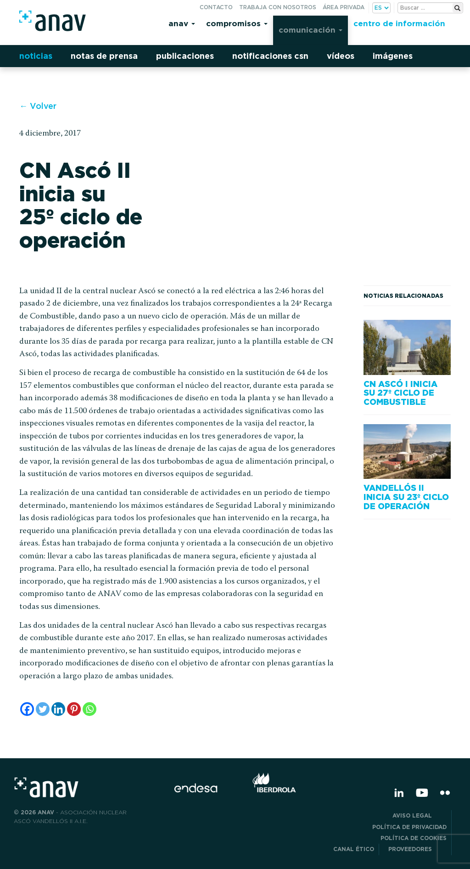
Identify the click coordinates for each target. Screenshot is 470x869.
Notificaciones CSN (270, 56)
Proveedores (417, 849)
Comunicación (310, 29)
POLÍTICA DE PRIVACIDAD (409, 827)
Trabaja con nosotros (277, 7)
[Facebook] (27, 709)
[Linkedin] (58, 709)
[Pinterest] (74, 709)
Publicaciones (185, 56)
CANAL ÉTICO (353, 849)
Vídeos (340, 56)
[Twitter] (43, 709)
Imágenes (393, 56)
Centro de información (399, 23)
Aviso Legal (419, 815)
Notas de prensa (104, 56)
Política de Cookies (413, 838)
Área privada (343, 7)
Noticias (35, 56)
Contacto (216, 7)
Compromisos (237, 23)
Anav (181, 23)
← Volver (37, 106)
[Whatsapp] (89, 709)
